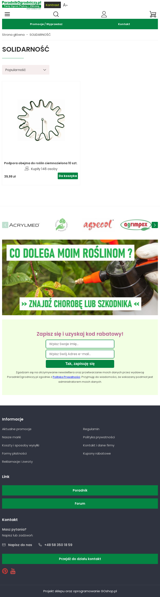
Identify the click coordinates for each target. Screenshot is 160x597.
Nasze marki (11, 437)
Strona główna (13, 34)
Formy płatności (14, 453)
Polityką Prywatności (66, 377)
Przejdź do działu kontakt (80, 559)
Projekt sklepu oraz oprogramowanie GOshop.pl (80, 591)
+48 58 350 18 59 (58, 544)
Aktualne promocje (16, 429)
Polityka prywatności (99, 437)
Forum (80, 503)
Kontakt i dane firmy (98, 445)
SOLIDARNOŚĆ (40, 34)
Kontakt (124, 24)
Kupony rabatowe (97, 453)
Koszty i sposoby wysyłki (20, 445)
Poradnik (80, 490)
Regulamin (91, 429)
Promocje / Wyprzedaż (46, 24)
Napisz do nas (20, 544)
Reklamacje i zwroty (17, 461)
